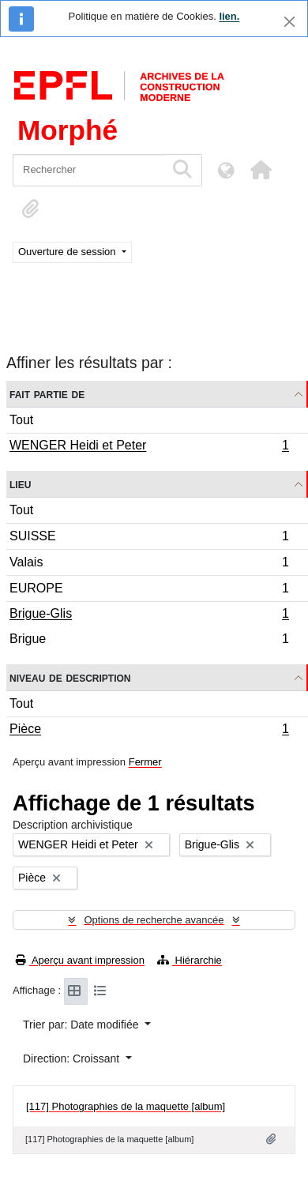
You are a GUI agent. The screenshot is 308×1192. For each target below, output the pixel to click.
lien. (229, 16)
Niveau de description (69, 677)
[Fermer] (289, 22)
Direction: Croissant (72, 1058)
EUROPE (149, 590)
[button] (260, 170)
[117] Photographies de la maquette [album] (125, 1106)
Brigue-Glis (149, 615)
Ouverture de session (68, 252)
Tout (21, 420)
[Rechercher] (89, 170)
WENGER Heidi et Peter (149, 447)
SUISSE (149, 538)
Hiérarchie (189, 960)
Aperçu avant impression (80, 960)
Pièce (149, 731)
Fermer (145, 762)
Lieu (20, 483)
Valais (149, 564)
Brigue (149, 641)
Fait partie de (47, 393)
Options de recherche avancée (153, 920)
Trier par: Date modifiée (82, 1024)
